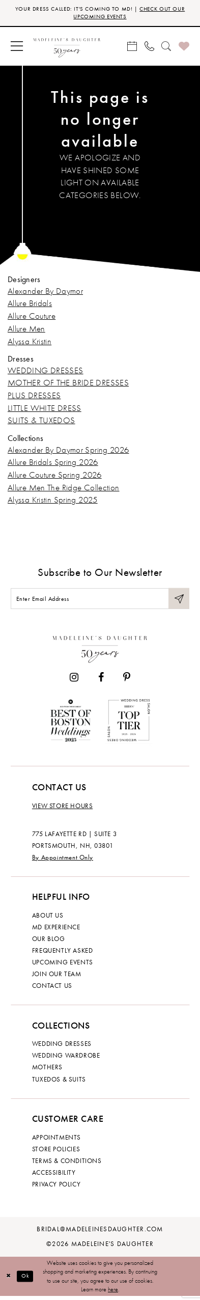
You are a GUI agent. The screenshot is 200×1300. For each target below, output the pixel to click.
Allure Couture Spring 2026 (55, 476)
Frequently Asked (62, 954)
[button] (17, 48)
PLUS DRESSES (34, 397)
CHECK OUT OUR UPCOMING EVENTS (125, 13)
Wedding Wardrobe (66, 1060)
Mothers (47, 1071)
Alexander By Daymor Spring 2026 (68, 451)
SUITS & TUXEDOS (41, 422)
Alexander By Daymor (45, 292)
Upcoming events (62, 966)
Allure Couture (31, 317)
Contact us (52, 989)
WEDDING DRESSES (45, 372)
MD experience (56, 931)
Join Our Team (56, 978)
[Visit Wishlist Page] (184, 47)
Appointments (56, 1141)
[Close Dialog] (9, 1280)
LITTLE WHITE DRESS (44, 409)
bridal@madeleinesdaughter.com (100, 1233)
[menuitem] (17, 48)
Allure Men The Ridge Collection (64, 489)
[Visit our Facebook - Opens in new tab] (101, 681)
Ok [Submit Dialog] (27, 1280)
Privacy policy (56, 1188)
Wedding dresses (62, 1048)
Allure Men (26, 330)
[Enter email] (100, 601)
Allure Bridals (30, 305)
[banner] (67, 48)
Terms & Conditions (67, 1164)
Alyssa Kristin (29, 343)
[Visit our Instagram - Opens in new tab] (74, 681)
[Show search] (166, 48)
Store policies (56, 1153)
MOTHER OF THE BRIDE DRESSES (68, 384)
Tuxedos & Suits (59, 1083)
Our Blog (48, 942)
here (113, 1293)
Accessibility (54, 1176)
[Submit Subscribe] (178, 601)
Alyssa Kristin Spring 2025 (53, 501)
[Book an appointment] (132, 48)
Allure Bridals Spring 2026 (53, 463)
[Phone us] (149, 48)
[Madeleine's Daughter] (100, 651)
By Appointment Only (62, 861)
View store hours (62, 810)
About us (48, 919)
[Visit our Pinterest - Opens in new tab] (127, 681)
